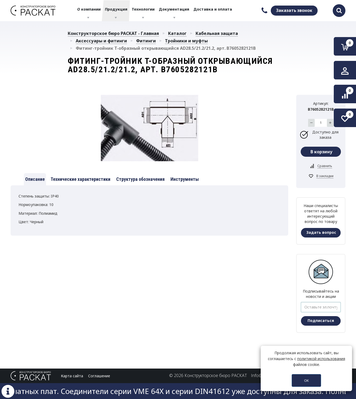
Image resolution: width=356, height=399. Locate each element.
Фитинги (146, 41)
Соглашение (99, 375)
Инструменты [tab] (184, 179)
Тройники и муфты (186, 41)
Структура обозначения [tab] (140, 179)
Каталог (177, 33)
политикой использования (321, 358)
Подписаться (321, 320)
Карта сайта (72, 375)
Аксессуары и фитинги (101, 41)
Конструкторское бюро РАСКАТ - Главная (113, 33)
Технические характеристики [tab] (80, 179)
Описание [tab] (35, 179)
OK (306, 380)
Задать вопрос (321, 232)
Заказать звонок (294, 10)
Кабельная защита (217, 33)
